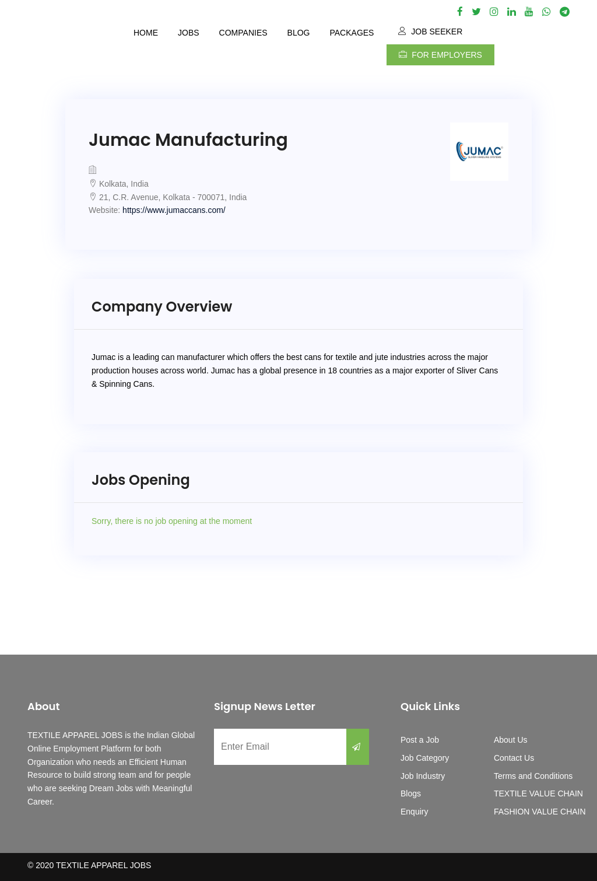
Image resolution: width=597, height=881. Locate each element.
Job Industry (423, 776)
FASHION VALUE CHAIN (540, 811)
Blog (298, 32)
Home (146, 32)
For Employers (440, 55)
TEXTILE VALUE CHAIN (538, 793)
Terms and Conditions (533, 776)
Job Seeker (430, 31)
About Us (511, 739)
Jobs (188, 32)
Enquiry (414, 811)
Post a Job (420, 739)
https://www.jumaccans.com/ (174, 210)
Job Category (425, 758)
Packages (351, 32)
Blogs (411, 793)
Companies (243, 32)
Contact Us (514, 758)
